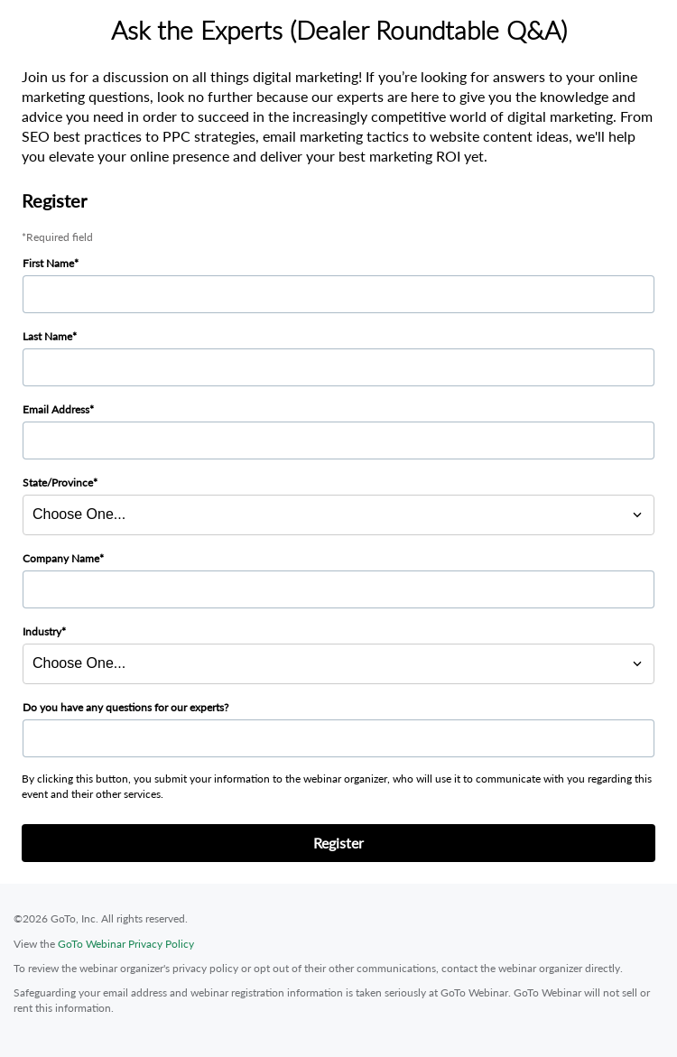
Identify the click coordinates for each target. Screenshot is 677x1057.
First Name (48, 263)
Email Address (56, 409)
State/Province (58, 482)
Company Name (61, 558)
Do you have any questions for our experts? (125, 707)
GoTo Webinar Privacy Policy (126, 943)
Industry (42, 631)
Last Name (47, 336)
